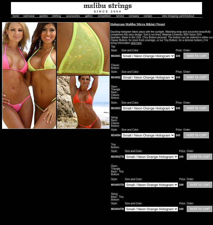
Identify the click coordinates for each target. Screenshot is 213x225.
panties (43, 16)
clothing (56, 16)
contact (148, 16)
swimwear (29, 16)
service (120, 16)
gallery (88, 16)
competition (104, 16)
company (134, 16)
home (15, 16)
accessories (73, 16)
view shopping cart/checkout (178, 16)
